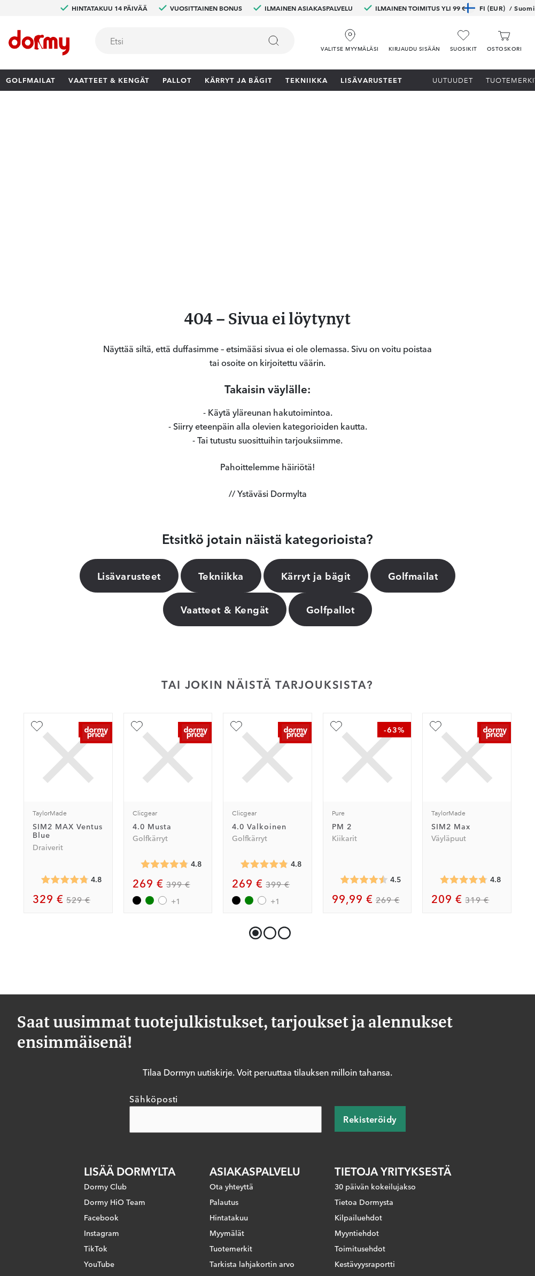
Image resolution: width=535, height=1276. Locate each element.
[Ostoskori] (504, 40)
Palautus (224, 1033)
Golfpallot (330, 440)
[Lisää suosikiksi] (37, 557)
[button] (414, 36)
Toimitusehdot (360, 1079)
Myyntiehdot (357, 1064)
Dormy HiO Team (114, 1033)
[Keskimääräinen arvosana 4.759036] (464, 710)
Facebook (101, 1048)
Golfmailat (31, 79)
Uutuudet (452, 79)
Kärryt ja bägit (239, 79)
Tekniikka (306, 79)
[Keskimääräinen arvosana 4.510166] (364, 710)
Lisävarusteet (371, 79)
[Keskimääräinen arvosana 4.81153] (165, 695)
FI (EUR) (499, 8)
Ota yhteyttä (231, 1017)
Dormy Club (105, 1017)
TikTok (95, 1079)
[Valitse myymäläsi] (349, 36)
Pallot (177, 79)
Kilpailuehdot (358, 1048)
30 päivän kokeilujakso (375, 1017)
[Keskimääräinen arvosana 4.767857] (65, 710)
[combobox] (194, 40)
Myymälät (227, 1064)
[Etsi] (273, 40)
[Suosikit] (463, 40)
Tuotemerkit (231, 1079)
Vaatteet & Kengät (109, 79)
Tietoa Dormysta (364, 1033)
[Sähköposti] (225, 950)
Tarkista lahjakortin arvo (252, 1095)
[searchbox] (170, 41)
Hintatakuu (229, 1048)
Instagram (101, 1064)
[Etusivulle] (39, 43)
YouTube (99, 1095)
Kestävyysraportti (365, 1095)
